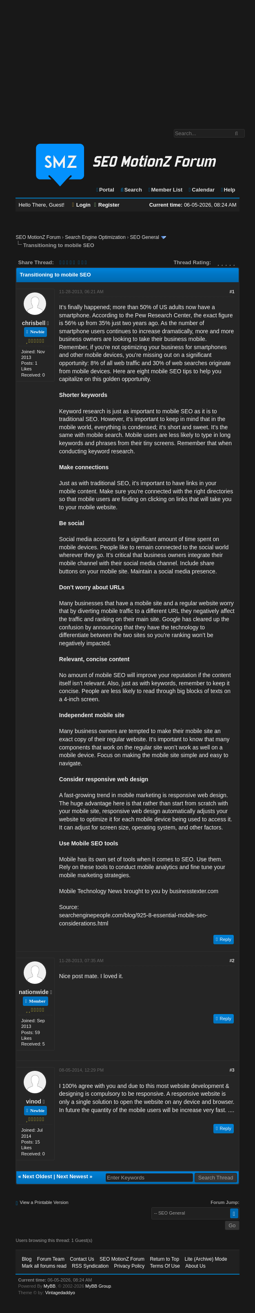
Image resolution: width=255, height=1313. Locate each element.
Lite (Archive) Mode (206, 1259)
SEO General (144, 237)
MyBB (49, 1286)
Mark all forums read (44, 1266)
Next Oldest (37, 1176)
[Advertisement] (127, 60)
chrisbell (34, 323)
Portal (104, 190)
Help (227, 190)
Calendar (201, 190)
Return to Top (164, 1259)
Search (131, 190)
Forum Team (50, 1259)
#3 (231, 1070)
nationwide (34, 992)
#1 (231, 291)
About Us (195, 1266)
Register (107, 205)
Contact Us (82, 1259)
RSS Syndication (90, 1266)
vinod (33, 1101)
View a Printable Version (44, 1202)
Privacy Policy (129, 1266)
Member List (165, 190)
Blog (26, 1259)
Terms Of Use (165, 1266)
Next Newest (72, 1176)
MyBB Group (98, 1286)
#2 (231, 960)
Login (81, 205)
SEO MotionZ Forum (38, 237)
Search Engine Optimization (95, 237)
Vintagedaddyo (60, 1292)
